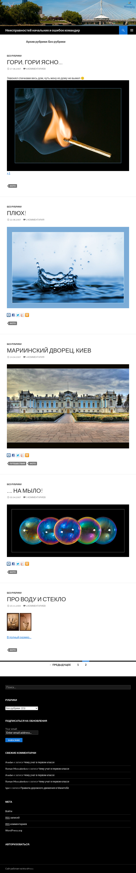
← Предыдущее (60, 664)
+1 (8, 173)
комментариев (16, 824)
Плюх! (16, 212)
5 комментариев (36, 497)
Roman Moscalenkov (16, 768)
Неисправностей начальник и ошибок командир (42, 30)
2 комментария (35, 219)
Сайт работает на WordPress (19, 868)
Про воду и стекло (36, 599)
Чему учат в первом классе (39, 762)
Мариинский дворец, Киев (49, 350)
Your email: (11, 728)
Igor (7, 787)
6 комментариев (36, 605)
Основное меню (132, 30)
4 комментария (35, 357)
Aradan (9, 762)
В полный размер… (19, 637)
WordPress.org (13, 830)
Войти (8, 811)
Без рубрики (14, 55)
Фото (13, 186)
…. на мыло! (25, 490)
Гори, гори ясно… (35, 61)
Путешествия (17, 463)
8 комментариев (36, 68)
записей (12, 817)
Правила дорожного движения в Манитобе (45, 787)
